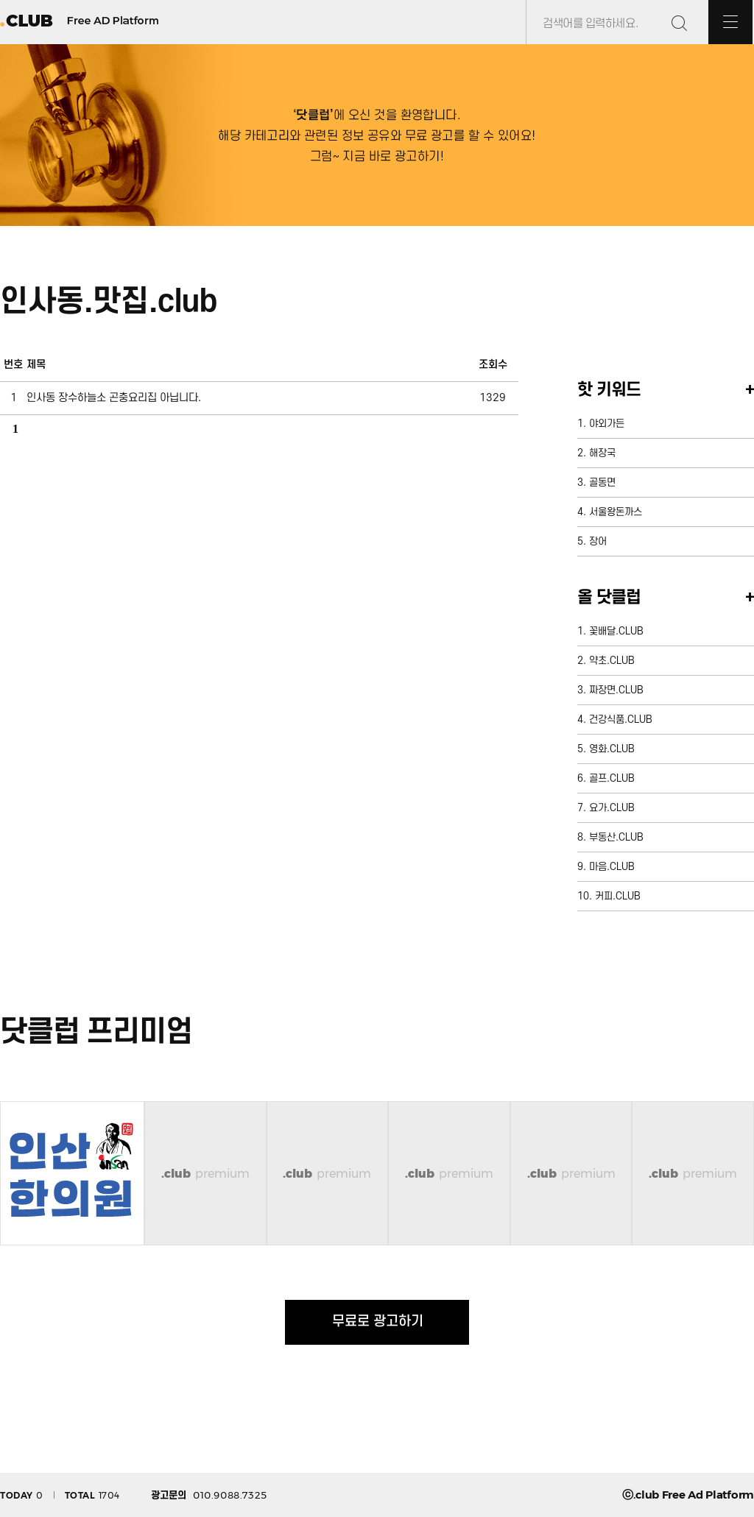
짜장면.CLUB (616, 690)
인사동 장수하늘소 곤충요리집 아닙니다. (114, 398)
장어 (598, 541)
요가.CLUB (612, 807)
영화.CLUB (612, 748)
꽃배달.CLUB (616, 631)
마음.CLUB (612, 866)
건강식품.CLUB (620, 719)
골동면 (602, 482)
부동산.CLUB (616, 837)
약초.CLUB (612, 660)
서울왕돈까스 (615, 511)
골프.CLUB (612, 778)
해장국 (602, 453)
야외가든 (606, 423)
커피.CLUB (618, 896)
